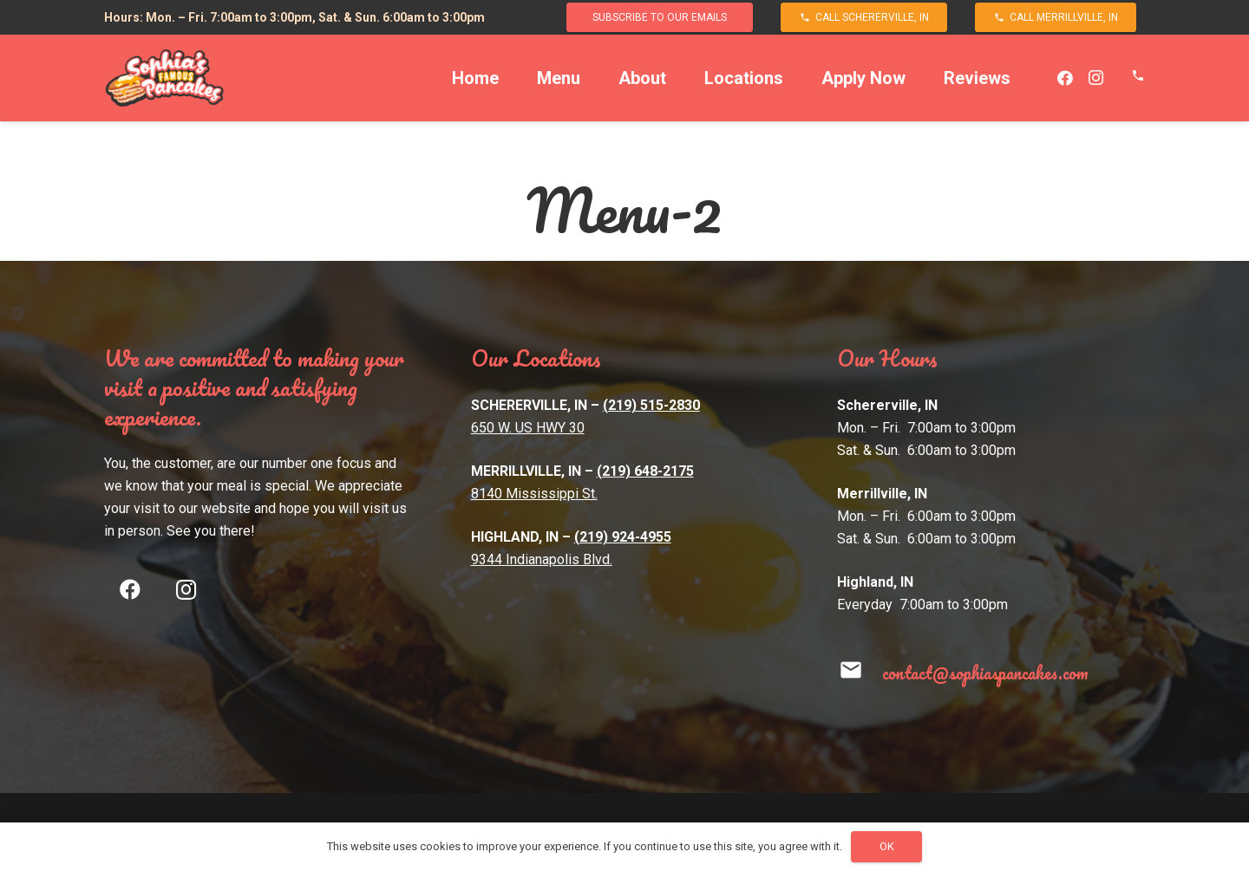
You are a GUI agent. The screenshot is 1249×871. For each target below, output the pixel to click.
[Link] (164, 78)
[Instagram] (1096, 78)
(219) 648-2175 (645, 471)
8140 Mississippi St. (534, 493)
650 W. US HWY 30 (528, 427)
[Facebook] (1065, 78)
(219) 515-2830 (651, 405)
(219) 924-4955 (622, 537)
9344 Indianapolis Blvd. (541, 559)
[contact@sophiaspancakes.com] (859, 673)
